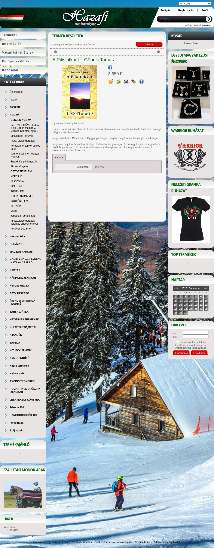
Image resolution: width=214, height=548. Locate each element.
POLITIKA (16, 186)
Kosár (65, 542)
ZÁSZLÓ (15, 342)
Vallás (13, 210)
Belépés (165, 10)
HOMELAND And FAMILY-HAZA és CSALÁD (25, 261)
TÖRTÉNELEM (19, 201)
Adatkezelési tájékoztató (167, 542)
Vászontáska (17, 236)
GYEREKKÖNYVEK (22, 196)
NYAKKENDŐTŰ (19, 358)
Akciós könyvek (19, 166)
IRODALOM (17, 191)
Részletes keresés (81, 542)
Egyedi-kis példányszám (24, 161)
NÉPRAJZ (16, 176)
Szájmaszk (16, 430)
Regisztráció (53, 542)
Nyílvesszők (17, 373)
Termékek (38, 542)
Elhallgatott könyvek (21, 135)
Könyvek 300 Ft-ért (21, 228)
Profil (97, 542)
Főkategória (57, 44)
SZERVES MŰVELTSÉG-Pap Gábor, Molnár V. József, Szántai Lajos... (25, 127)
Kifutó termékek (19, 365)
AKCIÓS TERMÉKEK (22, 381)
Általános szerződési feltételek (134, 542)
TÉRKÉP (15, 205)
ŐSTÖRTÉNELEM (21, 171)
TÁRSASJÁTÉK (19, 311)
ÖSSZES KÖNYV (20, 120)
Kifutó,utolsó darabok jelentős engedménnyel (24, 222)
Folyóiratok (17, 422)
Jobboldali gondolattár (23, 215)
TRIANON (12, 530)
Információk (108, 542)
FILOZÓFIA (17, 181)
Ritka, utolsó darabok (22, 140)
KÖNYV (70, 44)
